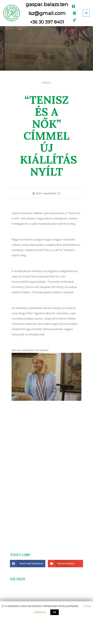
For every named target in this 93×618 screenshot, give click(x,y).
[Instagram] (74, 13)
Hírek (46, 82)
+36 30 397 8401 (47, 22)
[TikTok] (74, 20)
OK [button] (54, 612)
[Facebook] (73, 6)
